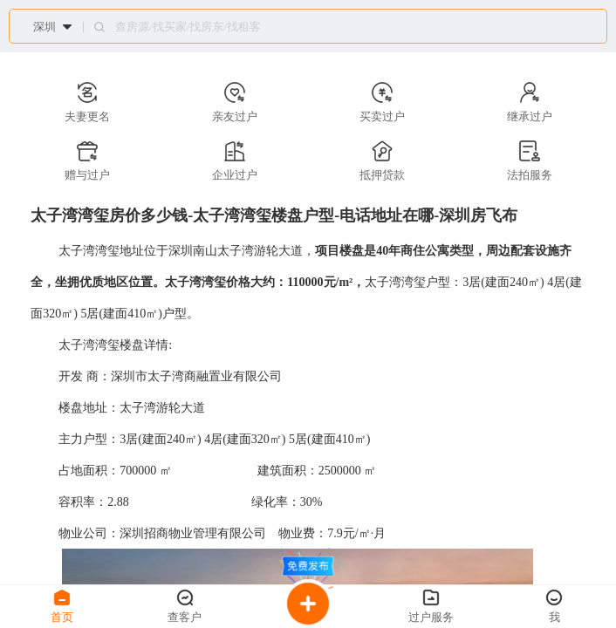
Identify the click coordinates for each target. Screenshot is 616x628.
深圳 (44, 26)
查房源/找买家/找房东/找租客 (188, 27)
